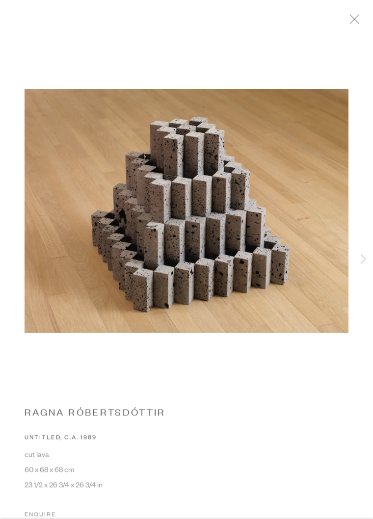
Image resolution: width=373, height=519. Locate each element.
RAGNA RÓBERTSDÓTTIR (95, 414)
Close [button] (360, 22)
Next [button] (363, 259)
